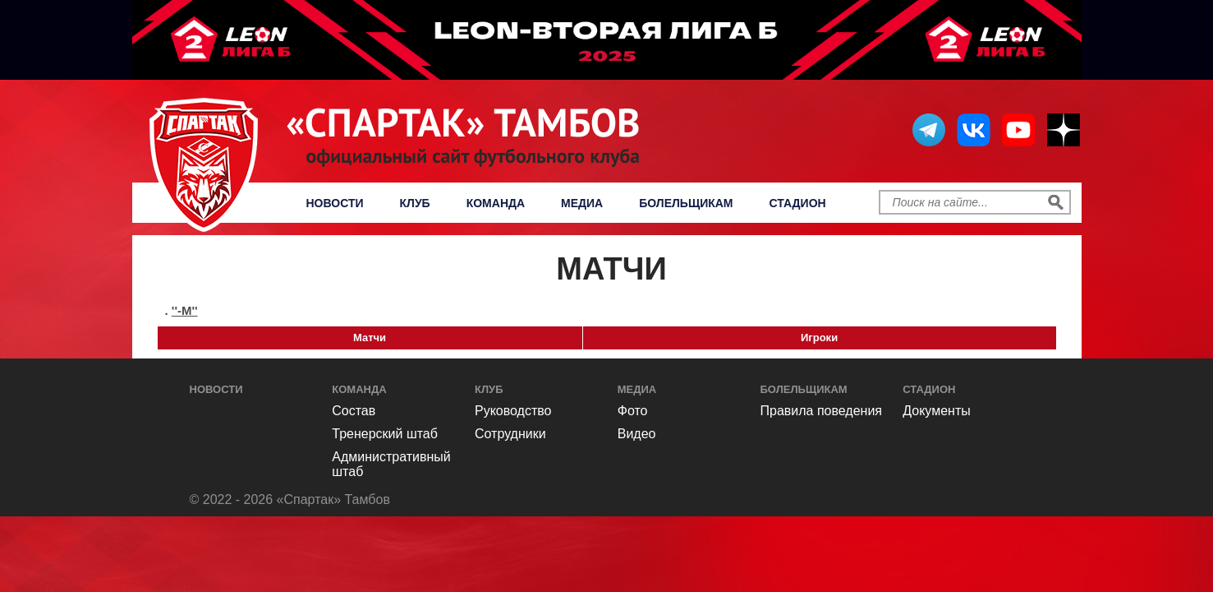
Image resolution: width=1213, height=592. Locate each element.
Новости (335, 203)
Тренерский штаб (385, 434)
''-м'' (185, 310)
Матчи (369, 337)
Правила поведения (821, 411)
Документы (936, 411)
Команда (495, 203)
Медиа (582, 203)
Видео (637, 434)
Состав (353, 411)
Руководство (513, 411)
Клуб (415, 203)
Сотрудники (510, 434)
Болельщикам (686, 203)
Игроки (819, 337)
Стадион (798, 203)
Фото (633, 411)
